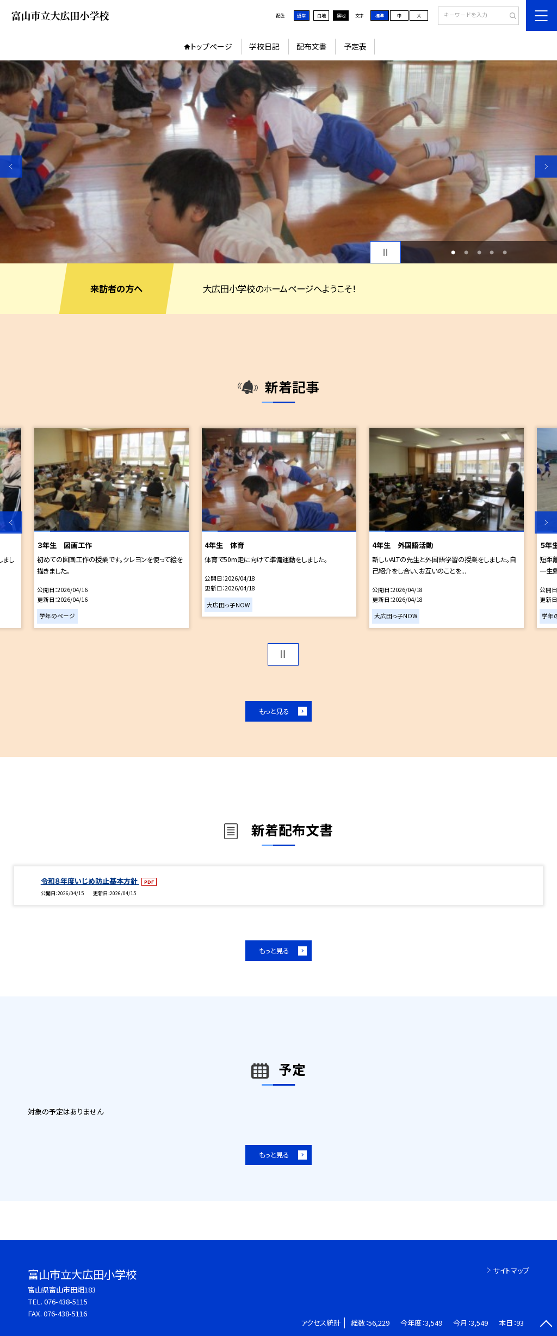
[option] (278, 161)
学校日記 (264, 46)
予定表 (355, 46)
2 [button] (466, 252)
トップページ (211, 46)
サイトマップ (511, 1270)
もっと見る (274, 711)
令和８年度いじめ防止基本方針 (90, 881)
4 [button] (492, 252)
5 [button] (505, 252)
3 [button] (479, 252)
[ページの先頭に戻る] (546, 1325)
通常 (301, 15)
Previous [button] (11, 166)
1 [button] (453, 252)
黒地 (341, 15)
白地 (321, 15)
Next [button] (546, 166)
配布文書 (311, 46)
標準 (379, 15)
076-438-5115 (66, 1301)
